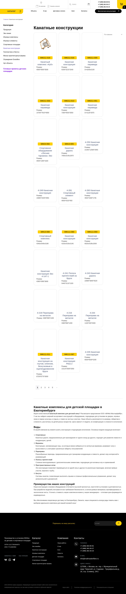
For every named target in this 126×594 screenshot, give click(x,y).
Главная (5, 19)
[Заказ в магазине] (113, 34)
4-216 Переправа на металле (69, 315)
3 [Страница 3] (44, 388)
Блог (73, 11)
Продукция (7, 29)
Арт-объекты (8, 63)
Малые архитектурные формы (14, 56)
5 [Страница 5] (52, 388)
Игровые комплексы (10, 37)
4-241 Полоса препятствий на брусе (69, 275)
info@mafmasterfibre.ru (89, 559)
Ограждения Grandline (11, 59)
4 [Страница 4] (48, 388)
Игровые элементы (10, 41)
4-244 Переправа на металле (92, 315)
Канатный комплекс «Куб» (45, 61)
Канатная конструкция (69, 61)
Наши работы (61, 543)
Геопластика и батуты (11, 52)
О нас (45, 11)
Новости (60, 553)
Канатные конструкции (11, 48)
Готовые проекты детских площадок (14, 70)
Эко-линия (7, 33)
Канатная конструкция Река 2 (69, 359)
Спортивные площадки (11, 44)
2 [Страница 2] (41, 388)
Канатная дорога (69, 147)
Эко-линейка (36, 546)
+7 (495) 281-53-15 (104, 7)
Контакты (84, 11)
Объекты (34, 11)
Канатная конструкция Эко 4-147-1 (45, 273)
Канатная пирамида (92, 61)
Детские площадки (38, 556)
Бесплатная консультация (108, 11)
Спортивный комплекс (45, 235)
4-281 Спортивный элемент (69, 193)
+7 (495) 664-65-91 (104, 2)
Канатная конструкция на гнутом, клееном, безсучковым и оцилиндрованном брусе (45, 362)
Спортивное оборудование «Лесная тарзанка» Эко (45, 149)
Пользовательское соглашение (105, 587)
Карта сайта (66, 587)
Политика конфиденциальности (83, 587)
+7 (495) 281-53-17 (104, 4)
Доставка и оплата (59, 11)
